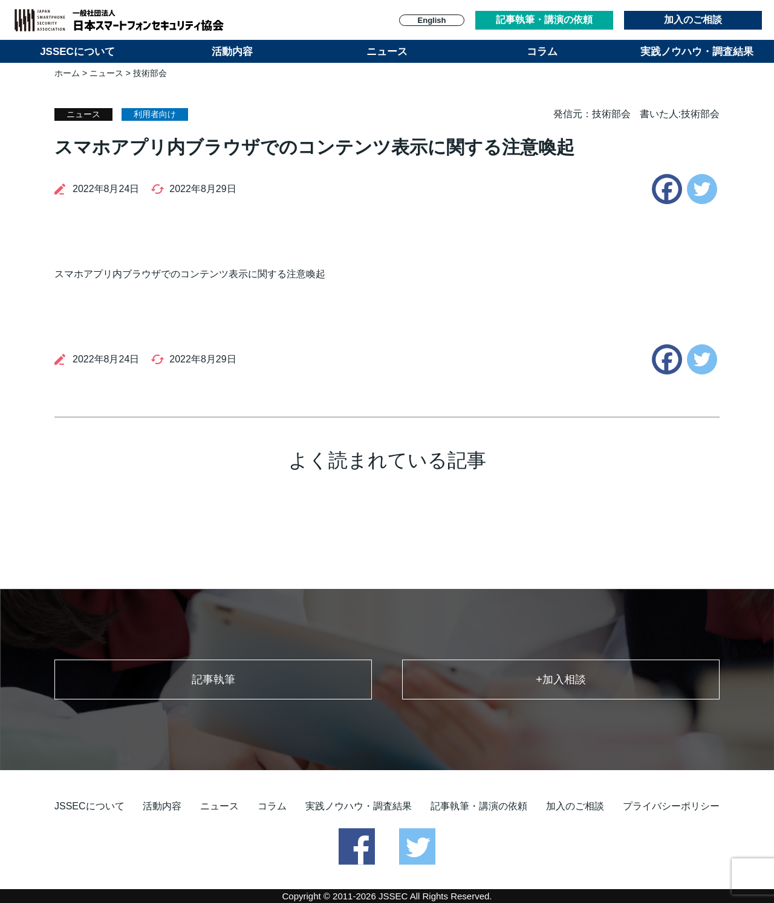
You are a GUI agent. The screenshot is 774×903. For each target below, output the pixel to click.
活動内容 (232, 51)
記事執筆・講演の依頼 (544, 19)
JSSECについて (77, 51)
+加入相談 (561, 679)
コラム (542, 51)
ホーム (67, 73)
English (432, 20)
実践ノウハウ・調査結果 (696, 51)
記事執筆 (213, 679)
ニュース (387, 51)
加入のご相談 (693, 19)
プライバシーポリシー (671, 806)
